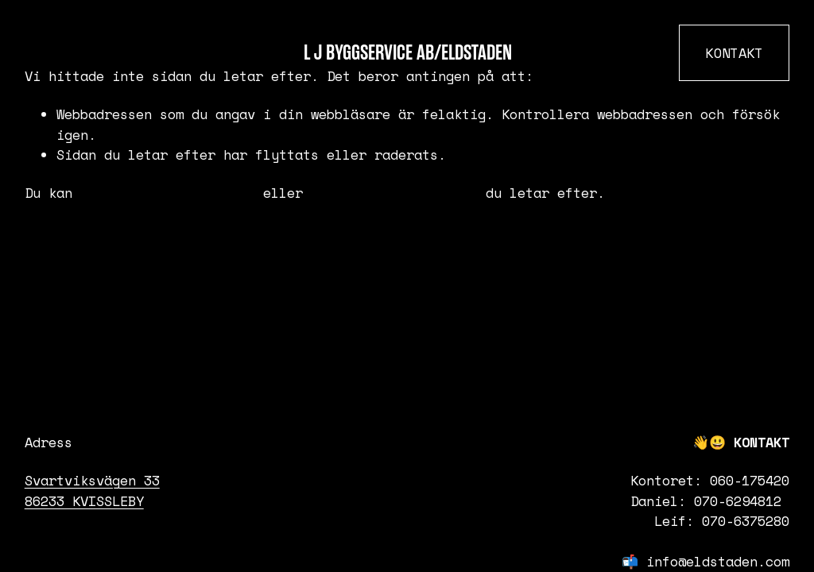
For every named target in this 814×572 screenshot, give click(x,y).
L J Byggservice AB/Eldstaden (408, 53)
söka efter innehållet (394, 193)
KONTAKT (733, 53)
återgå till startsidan (167, 193)
